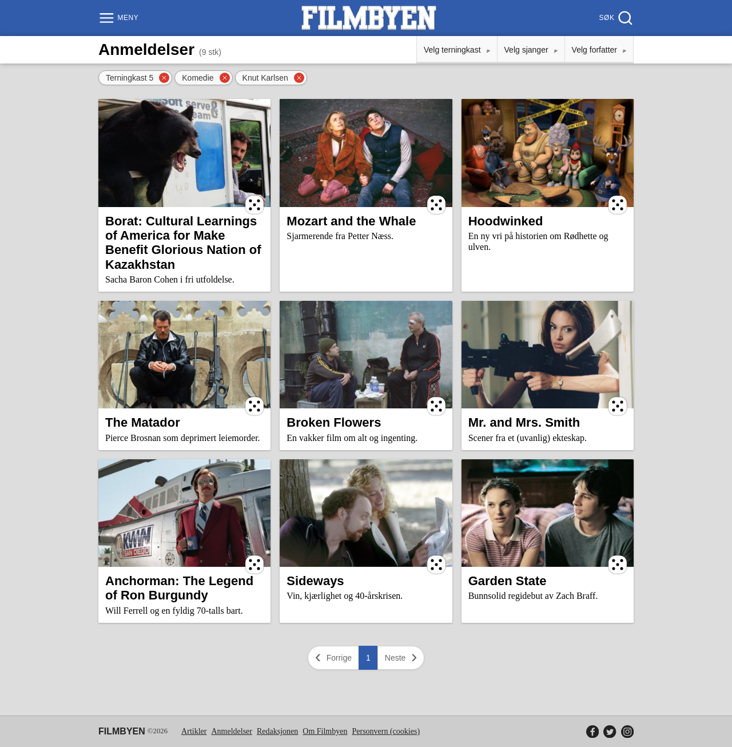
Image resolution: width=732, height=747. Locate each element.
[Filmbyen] (369, 18)
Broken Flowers (334, 422)
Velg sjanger (526, 49)
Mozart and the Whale (351, 221)
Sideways (315, 581)
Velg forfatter (594, 49)
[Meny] (120, 18)
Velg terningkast (452, 49)
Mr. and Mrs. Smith (524, 422)
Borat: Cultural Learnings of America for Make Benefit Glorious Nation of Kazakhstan (183, 243)
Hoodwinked (505, 221)
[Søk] (615, 18)
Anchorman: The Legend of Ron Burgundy (179, 588)
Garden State (507, 581)
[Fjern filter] (164, 78)
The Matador (142, 422)
